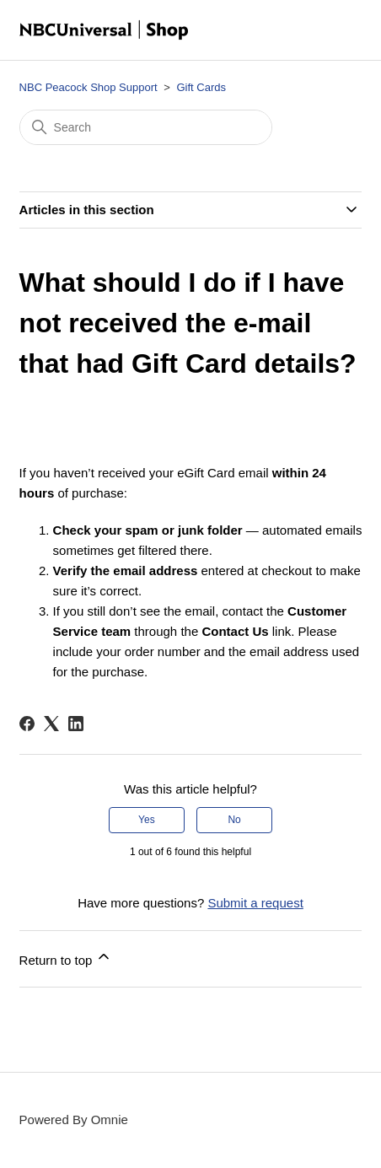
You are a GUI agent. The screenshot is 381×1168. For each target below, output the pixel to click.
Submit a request (255, 903)
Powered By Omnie (73, 1119)
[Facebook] (27, 723)
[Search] (145, 127)
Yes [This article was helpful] (146, 820)
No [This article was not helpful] (234, 820)
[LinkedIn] (75, 723)
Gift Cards (201, 87)
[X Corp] (51, 723)
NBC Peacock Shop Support (88, 87)
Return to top (66, 957)
